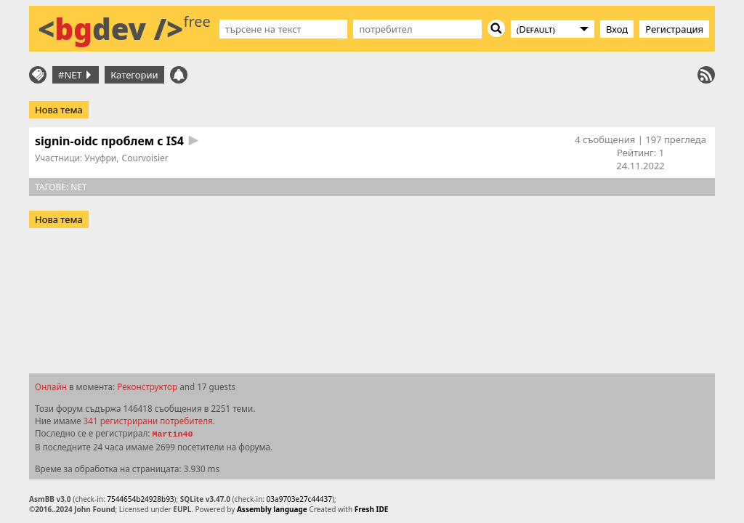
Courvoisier (145, 158)
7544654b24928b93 (140, 499)
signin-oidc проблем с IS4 (109, 141)
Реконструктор (147, 386)
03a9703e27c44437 (299, 499)
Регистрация (674, 29)
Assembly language (272, 509)
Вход (617, 29)
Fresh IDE (372, 509)
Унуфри (100, 158)
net (78, 187)
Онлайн (51, 386)
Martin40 (172, 434)
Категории (134, 74)
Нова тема (59, 109)
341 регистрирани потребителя (148, 420)
